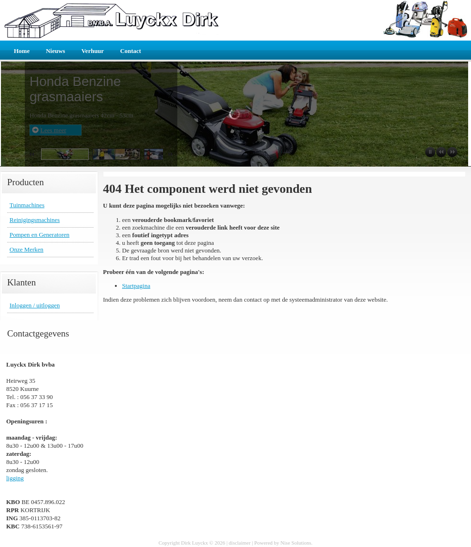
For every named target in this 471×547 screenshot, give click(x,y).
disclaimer (240, 543)
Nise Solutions (295, 543)
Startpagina (136, 285)
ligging (15, 478)
